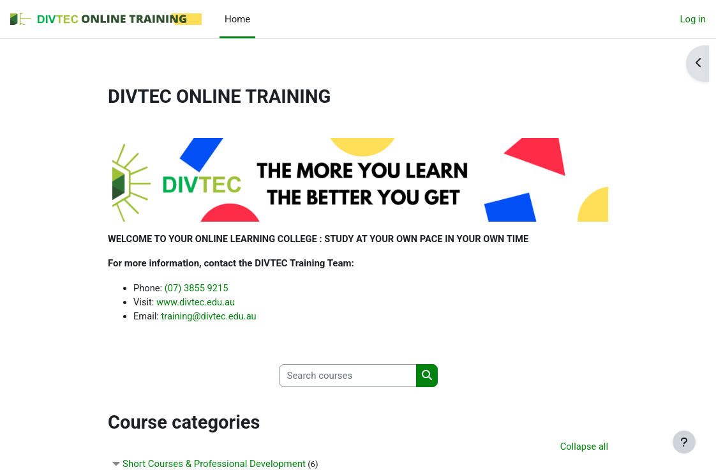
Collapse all (583, 448)
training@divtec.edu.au (209, 317)
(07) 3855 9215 (197, 288)
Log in (693, 19)
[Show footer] (684, 442)
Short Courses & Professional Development (214, 465)
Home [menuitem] (237, 19)
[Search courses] (348, 376)
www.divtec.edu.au (197, 302)
